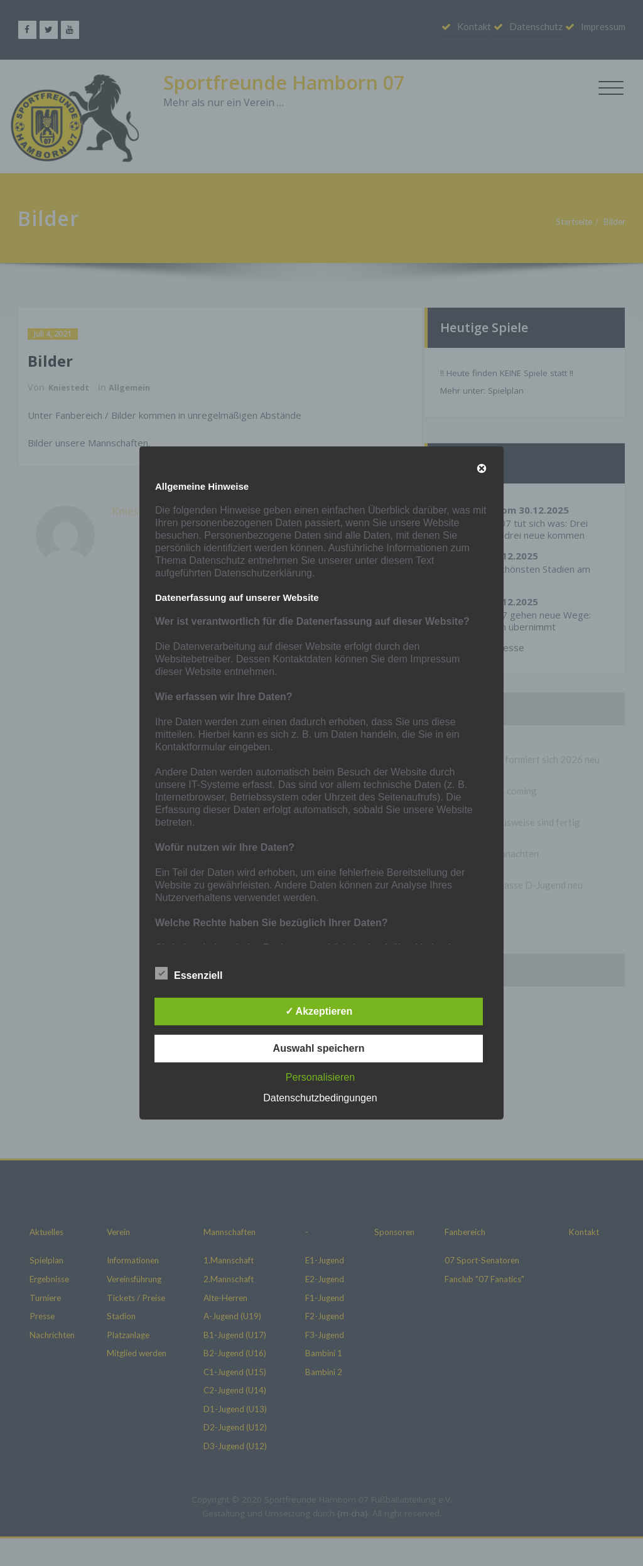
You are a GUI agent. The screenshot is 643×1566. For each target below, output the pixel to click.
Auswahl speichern (319, 1048)
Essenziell (188, 974)
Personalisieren (320, 1077)
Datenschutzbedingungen (320, 1098)
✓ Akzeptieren (319, 1011)
